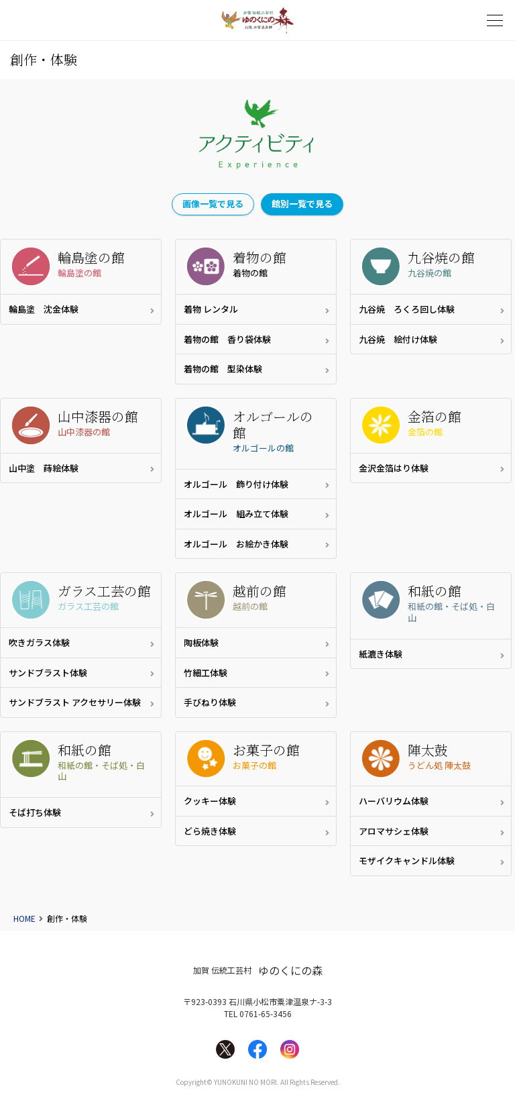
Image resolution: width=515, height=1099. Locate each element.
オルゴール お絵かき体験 (236, 543)
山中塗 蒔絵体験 (43, 468)
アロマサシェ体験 (393, 831)
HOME (24, 918)
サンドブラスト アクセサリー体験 (75, 702)
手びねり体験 (210, 702)
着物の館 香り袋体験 (227, 339)
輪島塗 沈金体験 (43, 309)
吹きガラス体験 (43, 642)
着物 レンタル (211, 309)
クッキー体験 (210, 800)
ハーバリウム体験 (393, 800)
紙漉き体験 (380, 653)
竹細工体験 (205, 672)
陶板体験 (201, 642)
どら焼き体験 (210, 831)
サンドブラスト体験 (48, 672)
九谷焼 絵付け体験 (398, 339)
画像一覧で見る (212, 203)
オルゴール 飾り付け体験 (236, 484)
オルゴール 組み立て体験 (236, 513)
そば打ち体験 (35, 812)
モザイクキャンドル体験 (407, 860)
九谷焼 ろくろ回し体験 (407, 309)
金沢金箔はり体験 (393, 468)
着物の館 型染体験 (223, 368)
